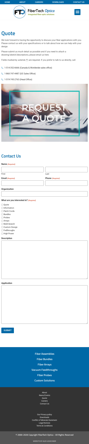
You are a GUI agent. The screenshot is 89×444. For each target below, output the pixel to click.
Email (8, 178)
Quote (6, 205)
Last (47, 174)
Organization (7, 189)
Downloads (58, 2)
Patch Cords (9, 211)
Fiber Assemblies (44, 354)
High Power (9, 234)
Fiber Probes (44, 375)
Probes (7, 218)
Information (9, 208)
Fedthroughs (9, 230)
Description (6, 238)
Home (7, 2)
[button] (77, 12)
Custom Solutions (44, 380)
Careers (39, 2)
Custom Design (10, 227)
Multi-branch (9, 224)
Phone (52, 178)
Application (6, 283)
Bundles (7, 214)
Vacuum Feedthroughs (44, 370)
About (22, 2)
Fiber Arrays (44, 364)
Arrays (6, 221)
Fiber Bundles (44, 359)
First (3, 174)
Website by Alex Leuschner (44, 441)
